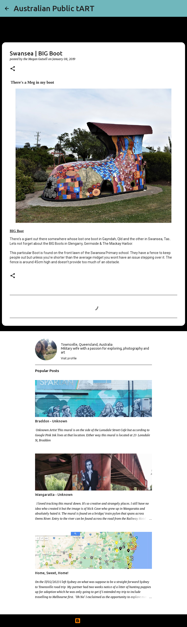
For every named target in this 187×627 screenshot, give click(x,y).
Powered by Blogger (93, 621)
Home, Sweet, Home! (51, 573)
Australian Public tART (54, 8)
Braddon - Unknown (51, 421)
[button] (13, 69)
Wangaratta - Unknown (54, 495)
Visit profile (69, 358)
